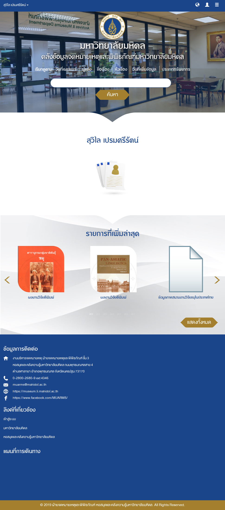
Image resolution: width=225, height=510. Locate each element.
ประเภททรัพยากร (176, 69)
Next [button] (217, 280)
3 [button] (105, 314)
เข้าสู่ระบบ (9, 419)
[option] (40, 279)
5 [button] (119, 314)
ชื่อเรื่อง (103, 69)
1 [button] (91, 314)
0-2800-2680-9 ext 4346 (30, 378)
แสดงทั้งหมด (199, 322)
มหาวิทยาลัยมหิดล (15, 428)
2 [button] (98, 314)
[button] (197, 4)
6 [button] (126, 314)
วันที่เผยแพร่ (66, 69)
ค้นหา (112, 94)
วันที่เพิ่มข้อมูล (144, 69)
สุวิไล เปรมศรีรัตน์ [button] (16, 5)
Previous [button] (7, 280)
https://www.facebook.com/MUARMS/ (40, 398)
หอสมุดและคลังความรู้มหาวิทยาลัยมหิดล (29, 437)
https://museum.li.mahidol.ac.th (35, 391)
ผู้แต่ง (86, 69)
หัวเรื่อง (121, 69)
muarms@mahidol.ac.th (29, 384)
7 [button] (133, 314)
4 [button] (112, 314)
